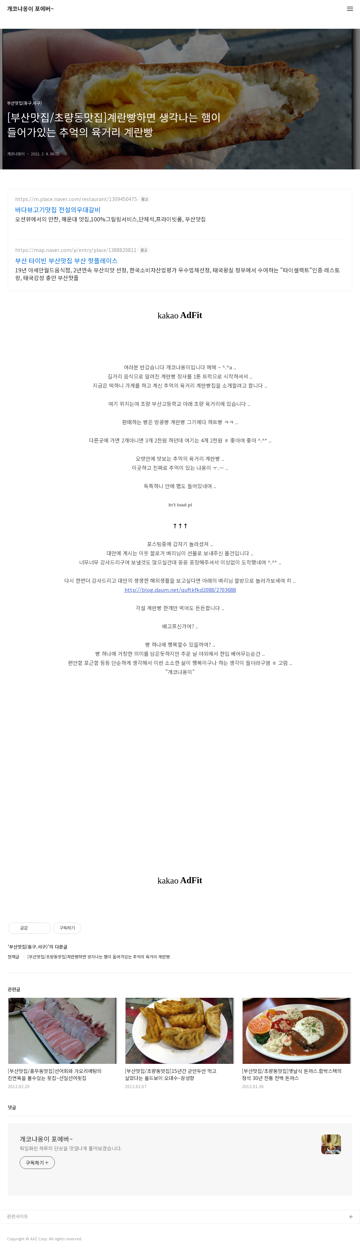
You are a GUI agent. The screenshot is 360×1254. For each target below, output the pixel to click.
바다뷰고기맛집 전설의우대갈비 (58, 209)
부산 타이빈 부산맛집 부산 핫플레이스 (66, 260)
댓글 (12, 1107)
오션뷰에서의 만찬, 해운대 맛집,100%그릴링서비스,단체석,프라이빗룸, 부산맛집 (110, 219)
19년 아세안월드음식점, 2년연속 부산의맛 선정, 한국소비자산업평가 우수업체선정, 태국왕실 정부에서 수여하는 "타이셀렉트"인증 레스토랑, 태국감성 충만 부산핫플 (177, 274)
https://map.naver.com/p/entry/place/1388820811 (75, 250)
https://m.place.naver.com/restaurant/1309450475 (76, 199)
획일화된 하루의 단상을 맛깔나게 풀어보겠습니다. (71, 1148)
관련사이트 (17, 1216)
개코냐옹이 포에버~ (30, 9)
